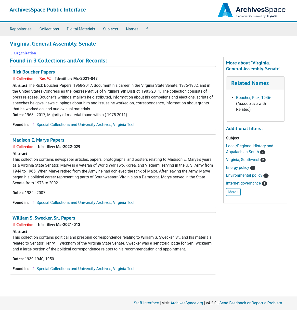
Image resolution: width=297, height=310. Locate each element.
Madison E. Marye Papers (38, 140)
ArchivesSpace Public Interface (48, 9)
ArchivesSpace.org (186, 303)
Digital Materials (81, 29)
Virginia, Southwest (246, 159)
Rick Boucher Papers (34, 72)
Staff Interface (146, 303)
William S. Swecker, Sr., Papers (44, 218)
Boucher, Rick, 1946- (253, 97)
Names (132, 29)
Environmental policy (247, 175)
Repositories (21, 29)
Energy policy (240, 167)
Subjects (110, 29)
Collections (49, 29)
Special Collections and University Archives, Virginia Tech (86, 124)
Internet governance (246, 183)
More (233, 192)
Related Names (250, 83)
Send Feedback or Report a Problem (251, 303)
